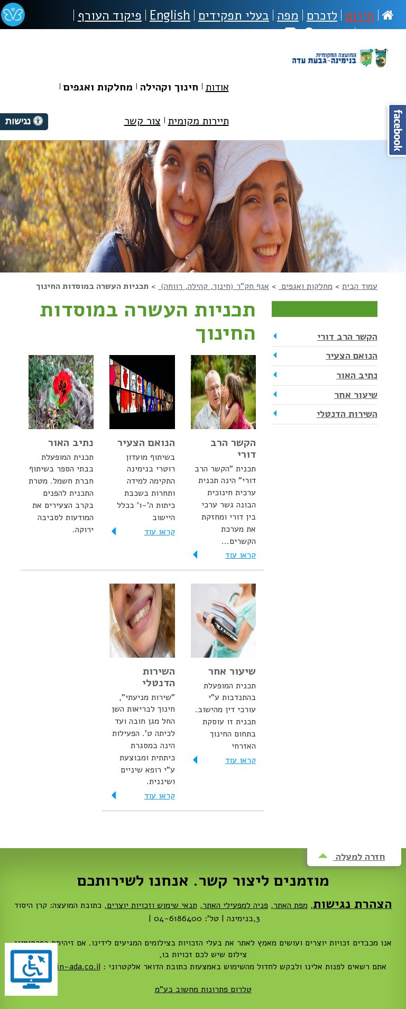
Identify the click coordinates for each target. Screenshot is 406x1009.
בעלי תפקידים (233, 15)
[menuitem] (217, 89)
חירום (359, 15)
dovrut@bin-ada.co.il (60, 966)
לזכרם (322, 15)
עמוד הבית (359, 286)
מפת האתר (290, 905)
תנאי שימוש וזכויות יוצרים (152, 905)
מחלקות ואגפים (306, 286)
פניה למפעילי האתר (235, 905)
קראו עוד (223, 555)
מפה (288, 15)
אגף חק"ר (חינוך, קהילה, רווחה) (213, 286)
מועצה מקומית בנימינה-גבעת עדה (339, 70)
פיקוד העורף (110, 15)
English (170, 15)
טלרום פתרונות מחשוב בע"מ (203, 989)
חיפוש (327, 33)
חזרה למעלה (351, 856)
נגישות (376, 33)
